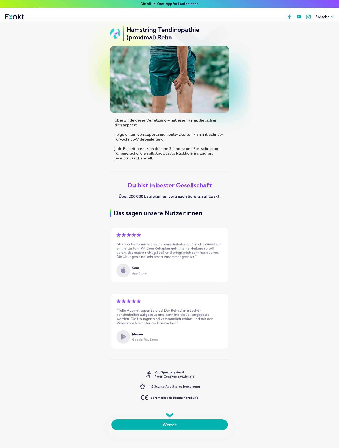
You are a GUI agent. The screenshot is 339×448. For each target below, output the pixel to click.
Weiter (169, 424)
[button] (323, 17)
